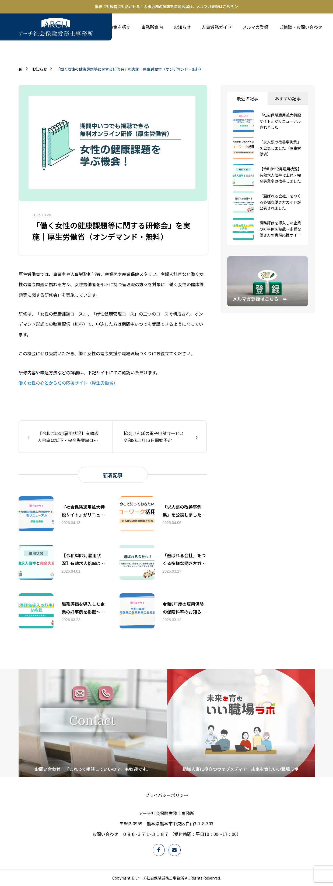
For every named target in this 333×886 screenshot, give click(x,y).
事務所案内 (152, 27)
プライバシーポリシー (166, 795)
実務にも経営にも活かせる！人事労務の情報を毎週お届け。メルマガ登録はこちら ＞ (167, 6)
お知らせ (182, 27)
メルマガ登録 (255, 27)
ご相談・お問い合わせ (300, 27)
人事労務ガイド (217, 27)
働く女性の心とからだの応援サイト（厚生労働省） (68, 382)
